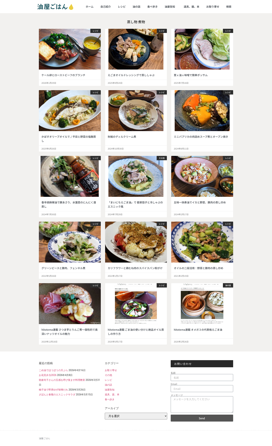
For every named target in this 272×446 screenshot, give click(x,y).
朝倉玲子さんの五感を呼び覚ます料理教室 (62, 380)
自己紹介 (105, 6)
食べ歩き (152, 6)
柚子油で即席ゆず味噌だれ (53, 389)
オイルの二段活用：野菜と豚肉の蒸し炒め (198, 268)
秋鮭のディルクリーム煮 (122, 136)
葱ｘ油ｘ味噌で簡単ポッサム (191, 75)
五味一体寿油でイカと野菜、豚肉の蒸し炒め (200, 202)
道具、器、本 (191, 6)
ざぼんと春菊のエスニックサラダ (57, 394)
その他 (108, 375)
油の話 (136, 6)
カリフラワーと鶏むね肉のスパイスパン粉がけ (135, 268)
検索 (228, 6)
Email (174, 384)
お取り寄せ (212, 6)
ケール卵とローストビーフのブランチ (63, 75)
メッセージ (177, 395)
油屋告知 (171, 6)
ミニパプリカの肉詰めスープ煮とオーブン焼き (201, 136)
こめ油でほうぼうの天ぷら (53, 370)
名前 (173, 373)
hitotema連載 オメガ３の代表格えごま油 (198, 329)
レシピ (122, 6)
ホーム (90, 6)
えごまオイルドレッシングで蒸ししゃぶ (131, 75)
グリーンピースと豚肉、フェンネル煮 (63, 268)
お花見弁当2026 (47, 375)
